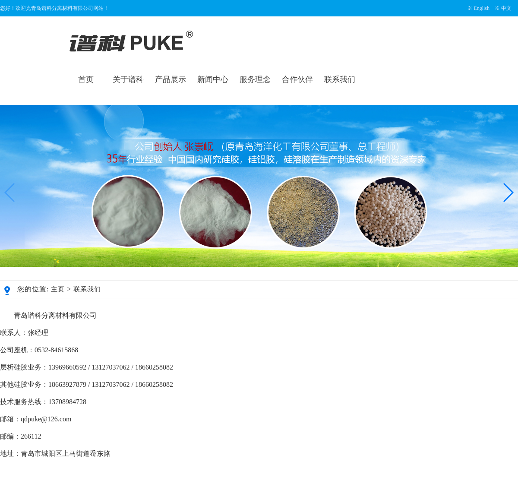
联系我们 (339, 79)
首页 (86, 79)
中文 (506, 8)
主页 (58, 289)
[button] (508, 192)
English (482, 8)
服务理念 (255, 79)
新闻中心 (212, 79)
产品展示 (170, 79)
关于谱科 (128, 79)
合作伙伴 (297, 79)
